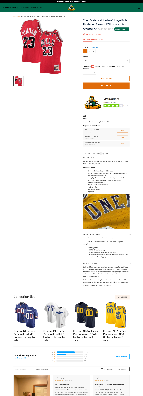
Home (15, 16)
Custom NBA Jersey (10, 8)
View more (122, 297)
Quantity (86, 69)
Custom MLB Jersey (29, 8)
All (19, 16)
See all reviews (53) (19, 358)
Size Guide (94, 47)
